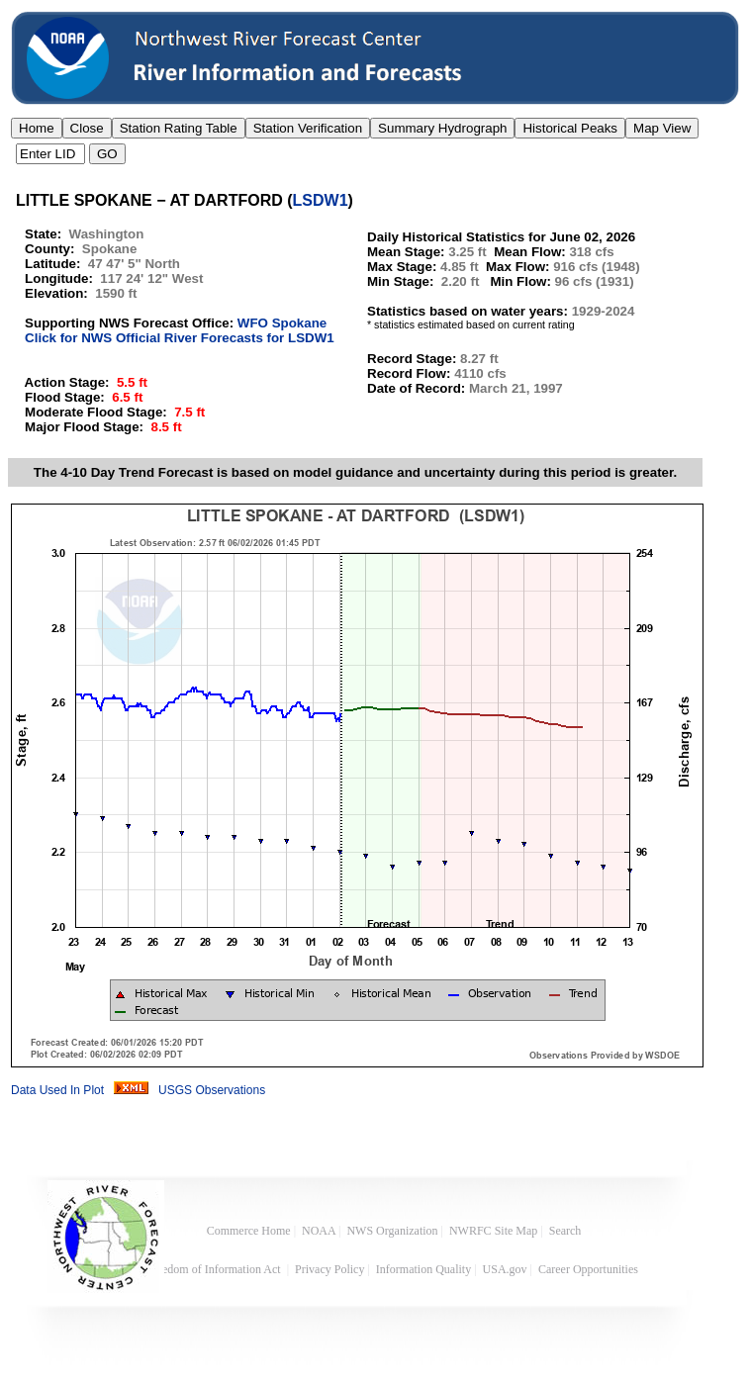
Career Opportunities (589, 1269)
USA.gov (505, 1269)
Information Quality (423, 1269)
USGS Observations (211, 1090)
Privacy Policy (329, 1269)
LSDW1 (320, 200)
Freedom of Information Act (215, 1269)
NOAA (318, 1231)
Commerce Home (249, 1231)
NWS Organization (391, 1231)
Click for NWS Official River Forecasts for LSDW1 (179, 337)
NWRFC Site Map (493, 1231)
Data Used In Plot (57, 1090)
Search (565, 1231)
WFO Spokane (282, 323)
